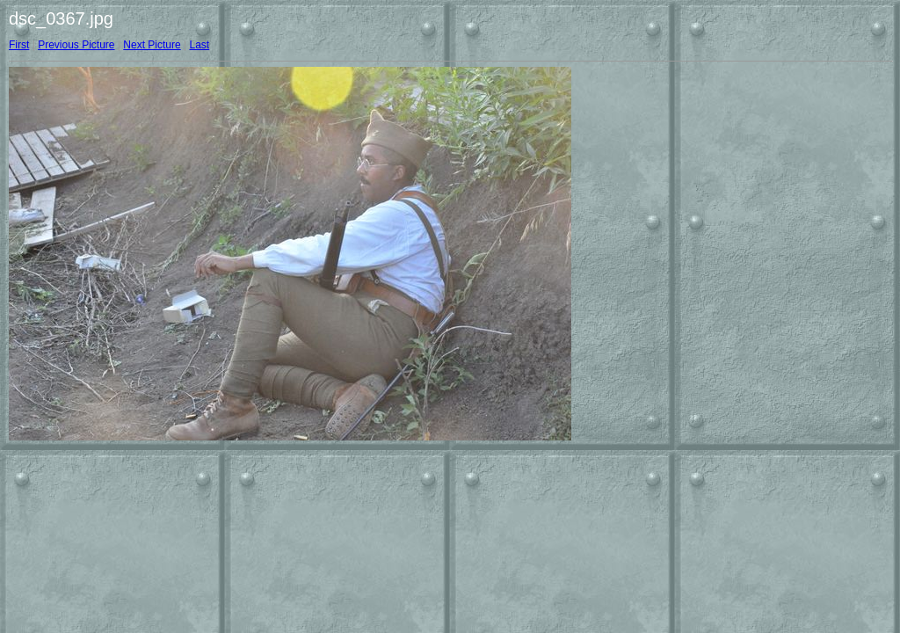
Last (199, 45)
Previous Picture (76, 45)
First (19, 45)
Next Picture (151, 45)
